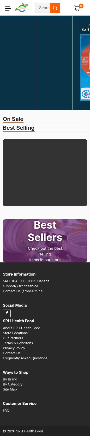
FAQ (6, 410)
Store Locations (15, 333)
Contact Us (12, 353)
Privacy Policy (14, 348)
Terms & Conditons (18, 343)
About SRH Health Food (21, 328)
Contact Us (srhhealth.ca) (23, 291)
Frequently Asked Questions (25, 358)
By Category (13, 384)
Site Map (10, 389)
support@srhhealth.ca (20, 286)
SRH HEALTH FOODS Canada (26, 281)
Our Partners (13, 338)
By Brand (10, 379)
